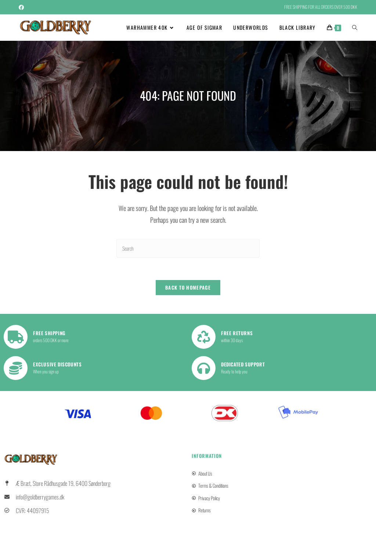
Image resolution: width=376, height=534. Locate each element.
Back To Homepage (188, 287)
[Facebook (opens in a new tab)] (22, 7)
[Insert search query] (188, 248)
